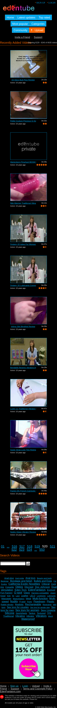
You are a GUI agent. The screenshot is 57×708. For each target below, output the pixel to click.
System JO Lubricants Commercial (23, 285)
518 (29, 546)
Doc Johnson (42, 587)
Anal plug (9, 578)
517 (22, 546)
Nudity (14, 601)
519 (37, 546)
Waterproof (28, 619)
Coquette (9, 587)
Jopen (52, 593)
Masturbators (18, 599)
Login (51, 3)
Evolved (51, 590)
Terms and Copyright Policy (37, 688)
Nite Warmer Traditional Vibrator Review (23, 203)
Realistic (19, 604)
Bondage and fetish (21, 581)
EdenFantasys (37, 589)
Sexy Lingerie (48, 610)
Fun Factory (6, 592)
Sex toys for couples (18, 607)
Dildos (19, 586)
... (8, 546)
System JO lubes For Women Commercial (23, 244)
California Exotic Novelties (24, 583)
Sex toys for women (27, 610)
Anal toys (30, 578)
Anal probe (19, 578)
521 (52, 546)
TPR (49, 613)
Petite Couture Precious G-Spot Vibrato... (23, 121)
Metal (28, 598)
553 (42, 549)
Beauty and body (44, 578)
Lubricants (51, 596)
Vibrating (20, 616)
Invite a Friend (22, 37)
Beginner (5, 581)
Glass (27, 592)
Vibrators (41, 615)
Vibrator (30, 616)
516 (14, 546)
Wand (50, 616)
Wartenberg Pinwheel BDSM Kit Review (23, 162)
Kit (13, 596)
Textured (41, 613)
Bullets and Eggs (43, 581)
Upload (36, 686)
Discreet (28, 587)
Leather (24, 596)
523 (21, 549)
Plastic (50, 601)
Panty (29, 602)
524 (29, 549)
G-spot (18, 592)
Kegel (2, 596)
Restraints (47, 604)
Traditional (8, 616)
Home (3, 686)
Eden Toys (21, 589)
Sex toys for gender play (40, 607)
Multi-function (40, 598)
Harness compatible (40, 593)
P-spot (22, 601)
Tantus (32, 613)
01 (2, 546)
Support (38, 37)
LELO (32, 596)
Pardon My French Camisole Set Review (23, 491)
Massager (6, 598)
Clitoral (46, 584)
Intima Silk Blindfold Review (23, 326)
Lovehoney (41, 596)
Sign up (40, 3)
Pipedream (39, 601)
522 (14, 549)
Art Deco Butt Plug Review (23, 80)
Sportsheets (21, 613)
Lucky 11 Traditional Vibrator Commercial (23, 409)
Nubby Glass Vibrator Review (23, 532)
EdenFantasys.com (10, 691)
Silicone (9, 613)
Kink (8, 596)
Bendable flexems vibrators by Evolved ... (23, 367)
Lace (18, 596)
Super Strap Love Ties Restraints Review (23, 450)
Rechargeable (33, 604)
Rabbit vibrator (7, 604)
